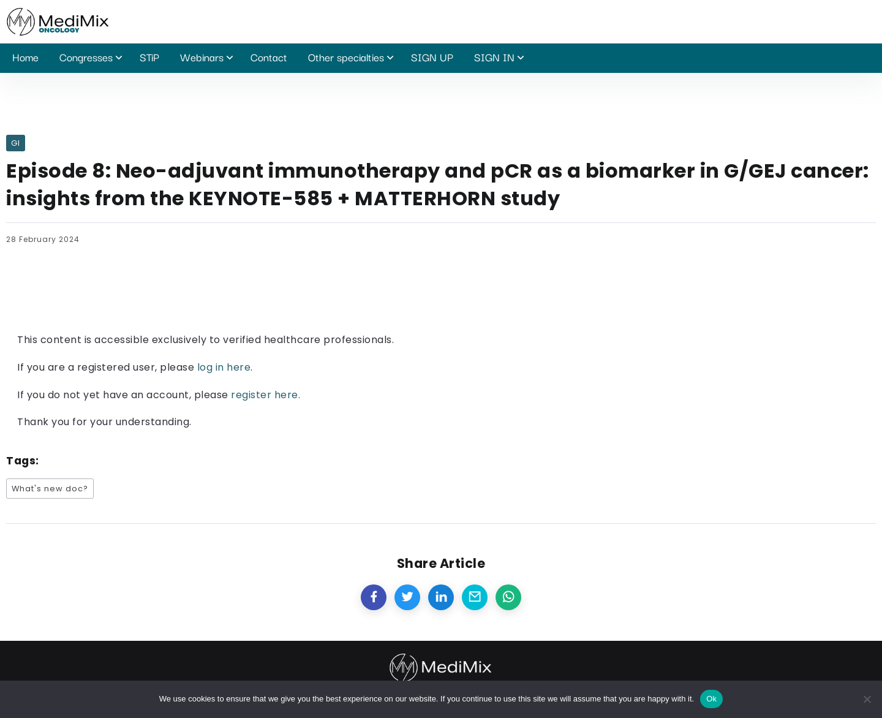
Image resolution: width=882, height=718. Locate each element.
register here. (265, 395)
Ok (711, 698)
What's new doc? (50, 488)
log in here (224, 367)
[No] (867, 699)
